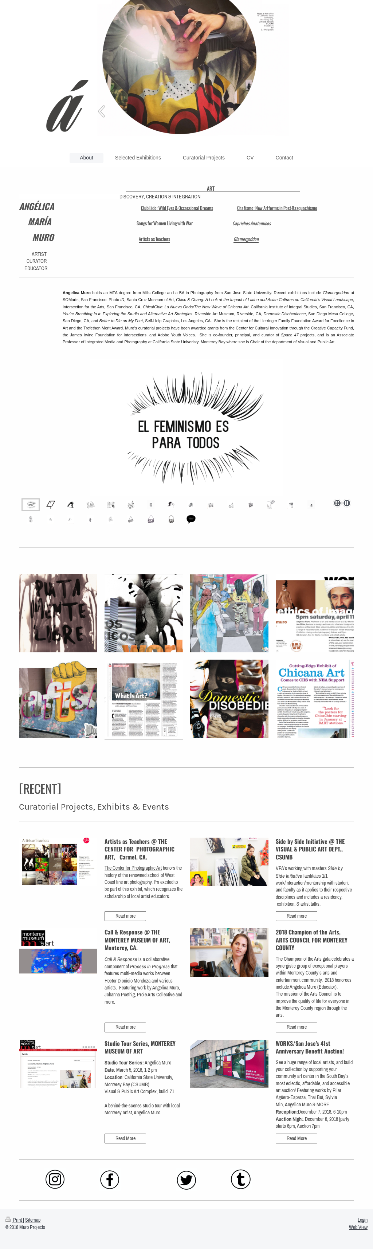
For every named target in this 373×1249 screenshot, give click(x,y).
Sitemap (32, 1220)
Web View (358, 1227)
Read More (125, 1138)
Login (363, 1220)
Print (14, 1220)
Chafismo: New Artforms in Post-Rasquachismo (277, 208)
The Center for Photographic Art (133, 868)
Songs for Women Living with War (165, 223)
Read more (125, 916)
